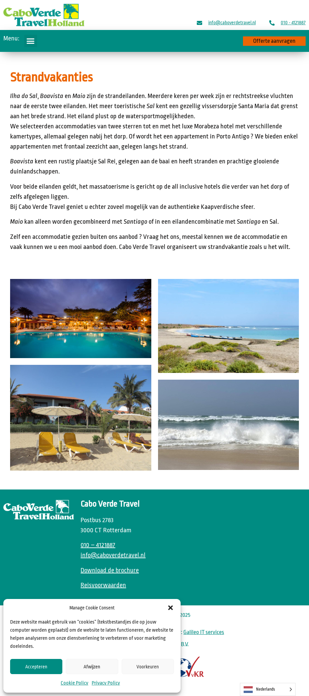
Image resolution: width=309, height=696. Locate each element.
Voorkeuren (147, 666)
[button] (170, 607)
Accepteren (36, 666)
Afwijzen (92, 666)
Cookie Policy (74, 683)
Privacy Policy (106, 683)
